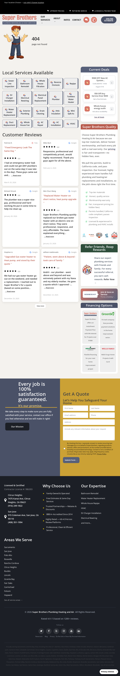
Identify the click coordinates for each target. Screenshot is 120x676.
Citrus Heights (10, 567)
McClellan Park (62, 656)
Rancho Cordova (11, 563)
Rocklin (7, 571)
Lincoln (7, 575)
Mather (53, 656)
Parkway (71, 659)
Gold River (56, 653)
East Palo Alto (74, 650)
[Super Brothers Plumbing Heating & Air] (19, 20)
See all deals (99, 117)
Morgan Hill (97, 656)
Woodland (88, 665)
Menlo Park (72, 656)
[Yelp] (56, 631)
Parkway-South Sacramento (84, 659)
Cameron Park (14, 650)
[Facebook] (49, 631)
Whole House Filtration (40, 84)
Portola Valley (20, 662)
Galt (51, 653)
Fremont (33, 653)
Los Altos (24, 656)
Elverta (99, 650)
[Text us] (86, 20)
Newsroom (39, 636)
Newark (18, 659)
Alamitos (57, 647)
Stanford (47, 665)
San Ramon (24, 665)
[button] (17, 426)
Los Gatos (41, 656)
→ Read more (16, 175)
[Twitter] (41, 631)
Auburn (96, 647)
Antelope (72, 647)
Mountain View (107, 656)
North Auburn (34, 659)
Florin (11, 653)
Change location (33, 2)
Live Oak (112, 653)
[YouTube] (71, 631)
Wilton (81, 665)
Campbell (23, 650)
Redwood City (54, 662)
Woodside (96, 665)
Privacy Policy (101, 454)
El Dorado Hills (84, 650)
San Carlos (100, 662)
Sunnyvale (54, 665)
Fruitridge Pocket (43, 653)
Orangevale (56, 659)
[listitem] (99, 82)
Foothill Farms (25, 653)
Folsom (7, 591)
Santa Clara (32, 665)
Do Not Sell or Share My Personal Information (71, 636)
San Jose (8, 551)
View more (40, 306)
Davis (61, 650)
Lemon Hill (94, 653)
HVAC (72, 123)
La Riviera (80, 653)
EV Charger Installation (9, 98)
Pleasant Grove (106, 659)
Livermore (10, 656)
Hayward (8, 595)
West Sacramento (72, 665)
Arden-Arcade (81, 647)
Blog (46, 636)
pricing (111, 149)
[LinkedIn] (79, 631)
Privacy (52, 636)
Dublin (66, 650)
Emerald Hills (107, 650)
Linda (106, 653)
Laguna (87, 653)
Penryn (97, 659)
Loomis (17, 656)
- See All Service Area (107, 665)
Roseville (8, 559)
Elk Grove (93, 650)
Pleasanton (10, 662)
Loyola (48, 656)
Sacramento (9, 547)
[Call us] (94, 20)
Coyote (48, 650)
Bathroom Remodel (89, 493)
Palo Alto (8, 555)
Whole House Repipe (90, 503)
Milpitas (79, 656)
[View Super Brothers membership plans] (99, 294)
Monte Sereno (88, 656)
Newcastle (25, 659)
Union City (62, 665)
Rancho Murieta (43, 662)
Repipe (73, 83)
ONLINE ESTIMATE (108, 20)
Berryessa (103, 647)
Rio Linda (63, 662)
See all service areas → (13, 600)
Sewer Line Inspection (9, 84)
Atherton (90, 647)
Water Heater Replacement (9, 112)
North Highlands (46, 659)
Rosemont (76, 662)
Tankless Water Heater (71, 99)
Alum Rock (65, 647)
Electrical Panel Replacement (40, 98)
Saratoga (40, 665)
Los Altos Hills (32, 656)
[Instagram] (64, 631)
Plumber (56, 99)
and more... (86, 523)
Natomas (12, 659)
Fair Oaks (8, 583)
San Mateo (15, 665)
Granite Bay (9, 579)
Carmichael (9, 587)
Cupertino (55, 650)
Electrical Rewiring (89, 518)
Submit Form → (71, 460)
